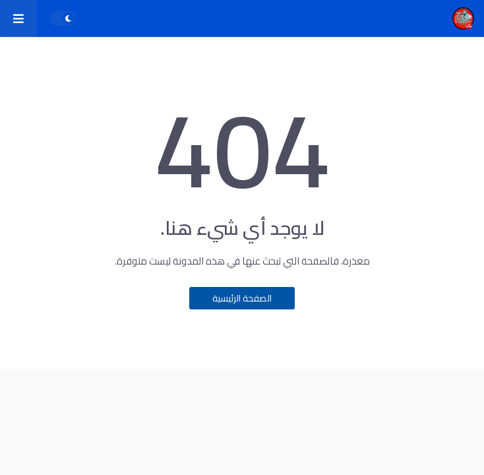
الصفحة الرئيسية (242, 298)
